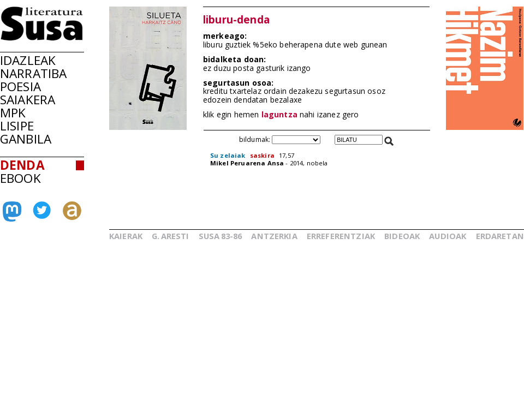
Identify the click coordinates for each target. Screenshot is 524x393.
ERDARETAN (500, 235)
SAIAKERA (27, 99)
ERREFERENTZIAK (341, 235)
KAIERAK (125, 235)
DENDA (22, 165)
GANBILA (25, 138)
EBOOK (20, 178)
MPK (13, 112)
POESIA (20, 86)
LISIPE (17, 125)
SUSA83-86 (220, 235)
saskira (262, 155)
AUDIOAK (447, 235)
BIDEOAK (402, 235)
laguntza (279, 114)
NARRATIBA (33, 73)
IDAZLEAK (28, 60)
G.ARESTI (170, 235)
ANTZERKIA (274, 235)
